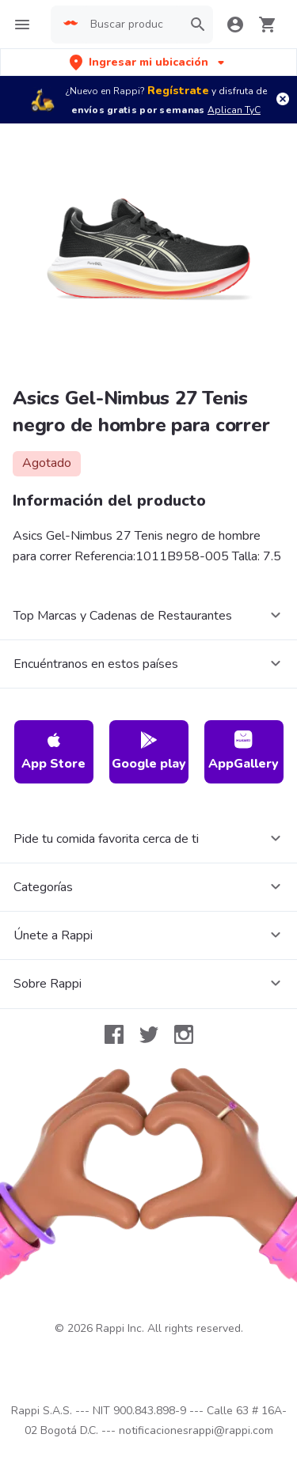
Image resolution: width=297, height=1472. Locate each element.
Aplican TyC (234, 110)
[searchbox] (131, 25)
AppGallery (243, 751)
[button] (148, 62)
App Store (53, 751)
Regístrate (178, 90)
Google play (149, 751)
